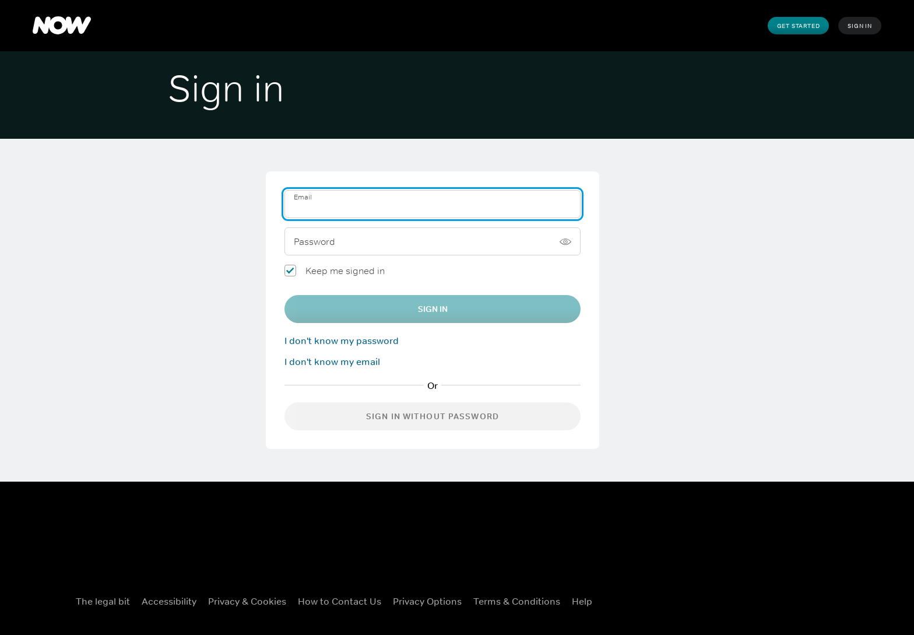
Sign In (860, 26)
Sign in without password (432, 416)
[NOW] (62, 25)
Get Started (798, 26)
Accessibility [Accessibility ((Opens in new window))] (169, 601)
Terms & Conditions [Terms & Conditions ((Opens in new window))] (516, 601)
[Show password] (565, 241)
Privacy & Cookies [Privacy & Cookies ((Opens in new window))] (247, 601)
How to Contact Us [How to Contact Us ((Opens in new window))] (339, 601)
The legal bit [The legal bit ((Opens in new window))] (103, 601)
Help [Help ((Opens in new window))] (582, 601)
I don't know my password (341, 340)
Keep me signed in (345, 270)
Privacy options (427, 601)
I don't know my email (332, 361)
